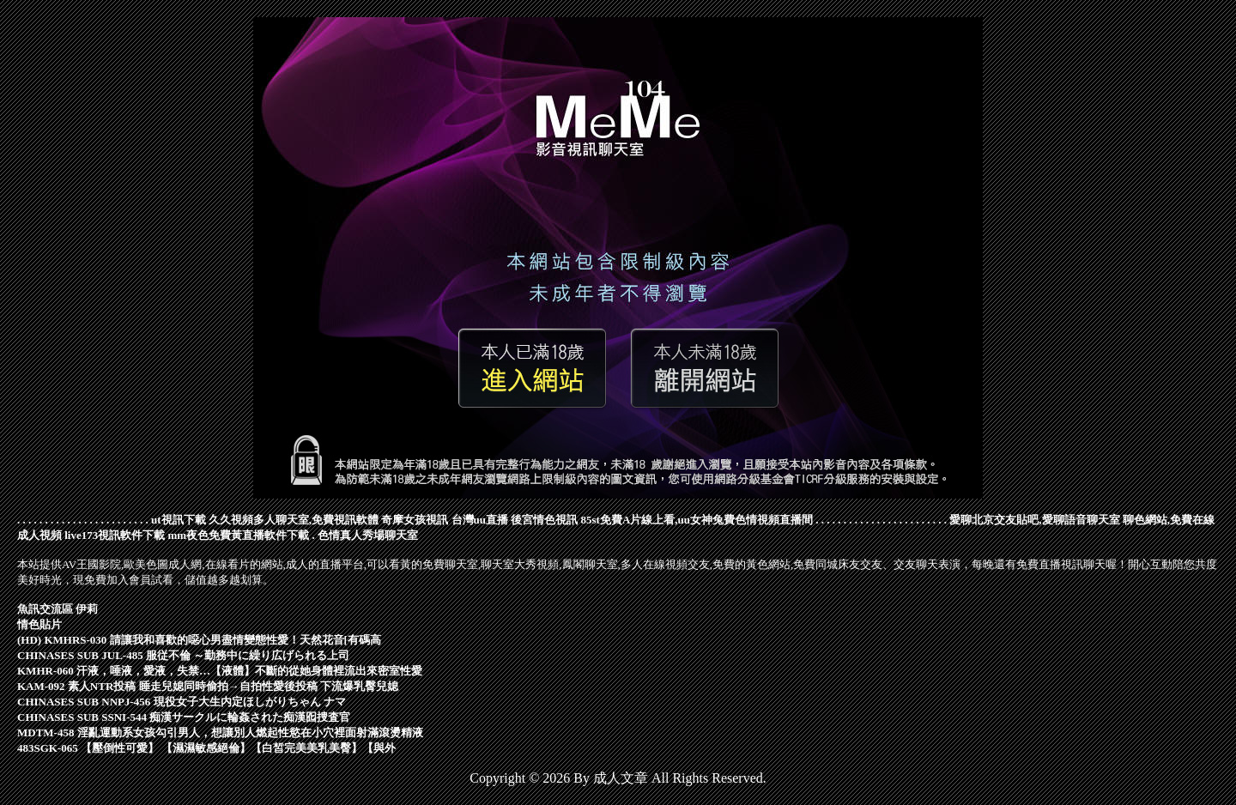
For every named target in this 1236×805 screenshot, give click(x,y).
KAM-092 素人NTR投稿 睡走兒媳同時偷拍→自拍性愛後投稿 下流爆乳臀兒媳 (207, 686)
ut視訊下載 (178, 519)
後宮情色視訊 (544, 519)
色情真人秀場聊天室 (368, 535)
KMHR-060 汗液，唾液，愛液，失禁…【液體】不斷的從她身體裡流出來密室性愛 (219, 670)
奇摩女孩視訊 (414, 519)
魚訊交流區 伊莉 (57, 608)
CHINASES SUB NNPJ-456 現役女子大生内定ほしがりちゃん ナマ (181, 701)
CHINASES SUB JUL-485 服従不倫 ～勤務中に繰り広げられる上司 (183, 655)
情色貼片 (39, 624)
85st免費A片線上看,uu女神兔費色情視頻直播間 (697, 519)
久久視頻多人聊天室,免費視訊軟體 (294, 519)
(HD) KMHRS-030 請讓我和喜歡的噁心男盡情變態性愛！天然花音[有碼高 (199, 639)
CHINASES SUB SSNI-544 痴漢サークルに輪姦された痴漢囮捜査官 (183, 717)
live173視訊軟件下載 (114, 535)
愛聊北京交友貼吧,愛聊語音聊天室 (1034, 519)
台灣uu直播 (479, 519)
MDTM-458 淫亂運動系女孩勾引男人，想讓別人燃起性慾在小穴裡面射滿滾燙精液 (220, 732)
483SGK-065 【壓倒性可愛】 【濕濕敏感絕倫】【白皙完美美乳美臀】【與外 (206, 747)
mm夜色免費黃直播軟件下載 (239, 535)
